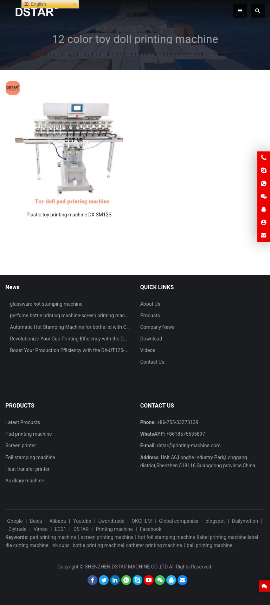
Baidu (36, 521)
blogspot (215, 521)
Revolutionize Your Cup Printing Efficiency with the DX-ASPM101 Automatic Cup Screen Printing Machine (124, 338)
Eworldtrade (111, 521)
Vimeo (40, 529)
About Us (150, 304)
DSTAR (81, 529)
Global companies (178, 521)
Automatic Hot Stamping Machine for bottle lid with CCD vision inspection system (99, 327)
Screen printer (20, 445)
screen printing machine (107, 537)
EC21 (60, 529)
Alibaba (58, 521)
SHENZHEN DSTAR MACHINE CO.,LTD (126, 567)
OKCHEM (141, 521)
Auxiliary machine (24, 480)
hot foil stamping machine (166, 537)
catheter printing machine (154, 545)
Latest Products (22, 422)
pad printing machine (53, 537)
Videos (147, 350)
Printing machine (114, 529)
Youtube (82, 521)
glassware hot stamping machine (46, 304)
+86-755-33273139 (177, 422)
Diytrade (17, 529)
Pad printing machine (28, 434)
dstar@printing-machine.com (189, 445)
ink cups (60, 545)
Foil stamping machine (30, 457)
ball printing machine (209, 545)
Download (151, 338)
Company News (157, 327)
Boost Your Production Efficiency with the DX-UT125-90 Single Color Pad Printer (96, 350)
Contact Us (152, 362)
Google (14, 521)
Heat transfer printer (27, 469)
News (12, 287)
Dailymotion (245, 521)
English (35, 4)
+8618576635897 (185, 434)
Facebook (150, 529)
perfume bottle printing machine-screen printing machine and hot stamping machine (101, 315)
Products (150, 315)
